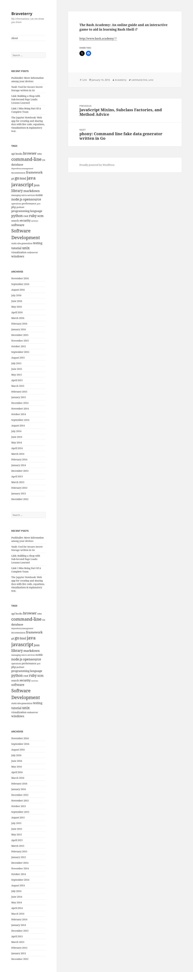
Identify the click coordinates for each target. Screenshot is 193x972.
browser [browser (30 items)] (30, 153)
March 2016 (17, 318)
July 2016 (16, 295)
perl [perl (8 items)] (38, 204)
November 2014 (20, 408)
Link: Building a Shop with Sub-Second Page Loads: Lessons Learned (25, 99)
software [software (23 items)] (17, 225)
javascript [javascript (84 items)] (22, 184)
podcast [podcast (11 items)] (20, 207)
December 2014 (19, 402)
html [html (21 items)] (23, 178)
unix (151, 79)
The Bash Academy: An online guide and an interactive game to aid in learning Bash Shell (123, 27)
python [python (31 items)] (17, 215)
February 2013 (19, 487)
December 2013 (19, 470)
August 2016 (18, 289)
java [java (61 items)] (31, 178)
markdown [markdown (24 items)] (31, 191)
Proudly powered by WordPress (96, 164)
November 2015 (20, 340)
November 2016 (20, 278)
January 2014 (18, 465)
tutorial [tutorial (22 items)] (16, 248)
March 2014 (17, 453)
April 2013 (17, 476)
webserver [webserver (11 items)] (32, 252)
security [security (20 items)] (25, 220)
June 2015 (16, 368)
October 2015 (18, 346)
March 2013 (17, 482)
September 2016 (20, 284)
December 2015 (19, 335)
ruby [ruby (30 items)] (33, 215)
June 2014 (16, 436)
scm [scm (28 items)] (40, 215)
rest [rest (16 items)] (25, 216)
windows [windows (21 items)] (17, 256)
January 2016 (18, 329)
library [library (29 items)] (17, 190)
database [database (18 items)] (17, 164)
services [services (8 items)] (34, 221)
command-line (139, 79)
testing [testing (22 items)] (37, 243)
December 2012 (19, 499)
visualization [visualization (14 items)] (19, 252)
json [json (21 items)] (37, 185)
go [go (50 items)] (17, 178)
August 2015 (18, 357)
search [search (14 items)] (15, 220)
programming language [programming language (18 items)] (26, 211)
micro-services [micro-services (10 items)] (28, 195)
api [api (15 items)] (13, 153)
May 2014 (16, 442)
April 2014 (17, 448)
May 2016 (16, 306)
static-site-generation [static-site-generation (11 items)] (21, 243)
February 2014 (19, 459)
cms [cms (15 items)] (39, 153)
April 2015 (17, 380)
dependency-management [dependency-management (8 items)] (22, 168)
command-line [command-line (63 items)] (26, 159)
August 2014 (18, 425)
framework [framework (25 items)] (34, 172)
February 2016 (19, 323)
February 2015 (19, 391)
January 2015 (18, 397)
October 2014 (18, 414)
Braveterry (21, 13)
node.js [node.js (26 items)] (16, 199)
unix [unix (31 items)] (26, 247)
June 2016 (16, 301)
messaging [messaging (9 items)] (16, 195)
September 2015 (20, 351)
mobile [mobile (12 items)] (39, 195)
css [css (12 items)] (43, 159)
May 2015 (16, 374)
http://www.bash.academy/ (97, 38)
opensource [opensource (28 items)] (32, 199)
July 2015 (16, 363)
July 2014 (16, 431)
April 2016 (17, 312)
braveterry (120, 79)
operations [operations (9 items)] (16, 203)
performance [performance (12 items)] (29, 203)
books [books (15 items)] (19, 153)
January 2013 (18, 493)
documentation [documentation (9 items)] (18, 173)
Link (84, 79)
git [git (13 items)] (12, 178)
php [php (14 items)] (13, 207)
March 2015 (17, 385)
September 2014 (20, 419)
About (14, 38)
